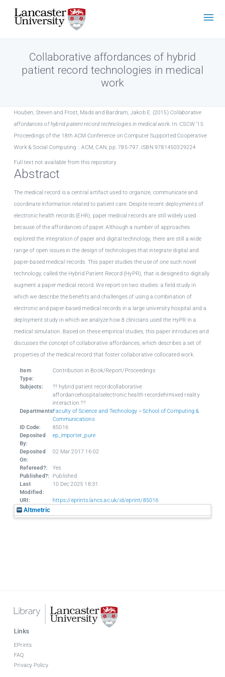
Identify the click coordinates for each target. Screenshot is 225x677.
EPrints (23, 645)
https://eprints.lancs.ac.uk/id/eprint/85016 (106, 500)
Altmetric (33, 510)
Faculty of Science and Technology (95, 411)
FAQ (19, 655)
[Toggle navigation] (208, 18)
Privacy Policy (31, 665)
